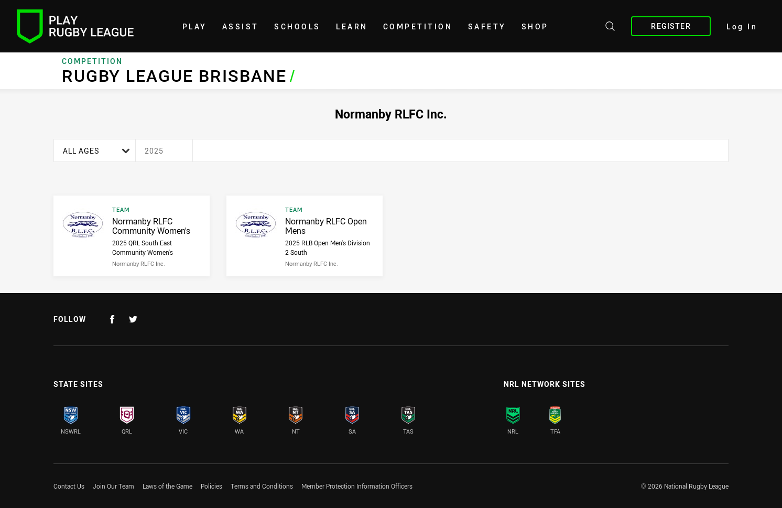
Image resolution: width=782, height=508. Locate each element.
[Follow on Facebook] (112, 319)
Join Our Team (113, 486)
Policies (211, 486)
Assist (240, 26)
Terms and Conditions (262, 486)
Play (194, 26)
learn (352, 26)
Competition (418, 26)
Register (670, 26)
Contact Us (68, 486)
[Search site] (610, 28)
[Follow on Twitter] (133, 319)
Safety (487, 26)
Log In (741, 26)
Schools (297, 26)
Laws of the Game (167, 486)
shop (535, 26)
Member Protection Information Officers (356, 486)
